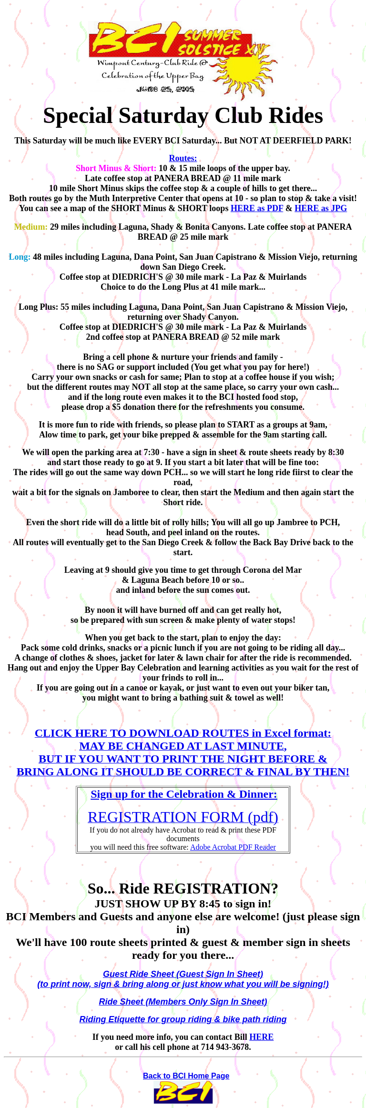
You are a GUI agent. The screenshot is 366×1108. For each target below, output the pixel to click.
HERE (261, 1037)
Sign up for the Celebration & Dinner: (184, 794)
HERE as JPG (321, 208)
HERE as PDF (257, 208)
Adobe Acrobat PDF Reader (233, 847)
